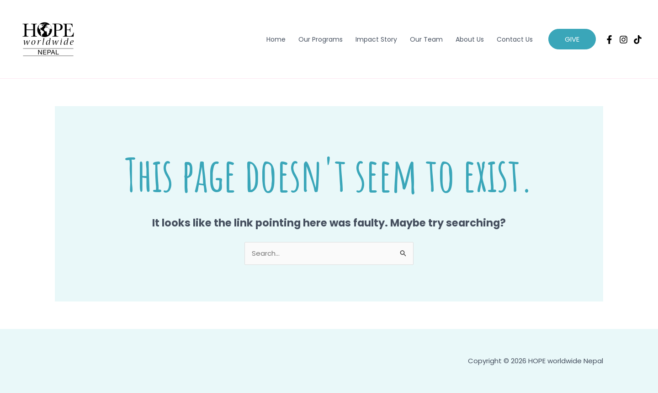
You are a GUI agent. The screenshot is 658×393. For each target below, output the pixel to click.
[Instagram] (623, 39)
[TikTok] (637, 39)
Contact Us (515, 39)
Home (276, 39)
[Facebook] (609, 39)
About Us (470, 39)
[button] (572, 39)
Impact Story (376, 39)
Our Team (426, 39)
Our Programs (320, 39)
